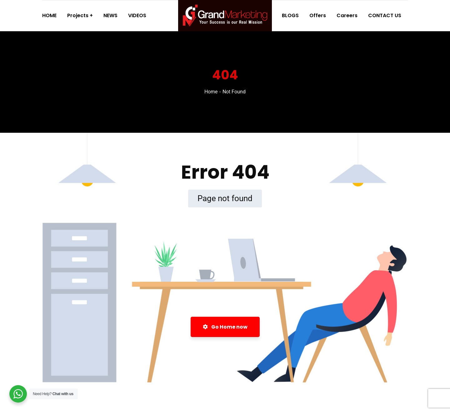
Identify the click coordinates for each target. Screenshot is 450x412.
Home (211, 92)
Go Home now (225, 326)
